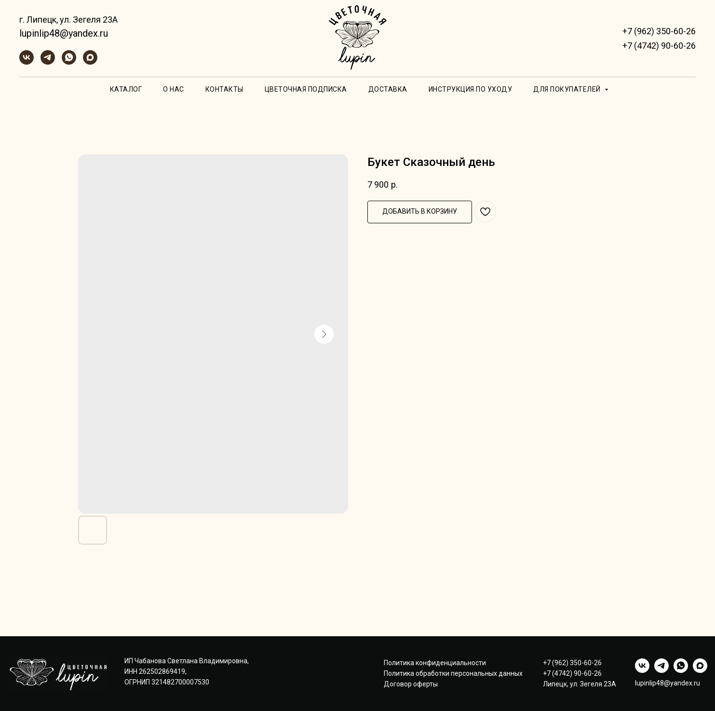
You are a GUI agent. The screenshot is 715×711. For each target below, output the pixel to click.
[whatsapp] (69, 62)
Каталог (126, 89)
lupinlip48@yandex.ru (63, 33)
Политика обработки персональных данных (453, 673)
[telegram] (47, 62)
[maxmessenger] (90, 62)
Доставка (387, 89)
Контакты (224, 89)
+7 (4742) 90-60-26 (659, 46)
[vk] (26, 62)
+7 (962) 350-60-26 (659, 31)
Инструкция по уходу (471, 89)
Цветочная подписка (306, 89)
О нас (173, 89)
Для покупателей (567, 89)
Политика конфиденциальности (435, 663)
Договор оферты (411, 684)
